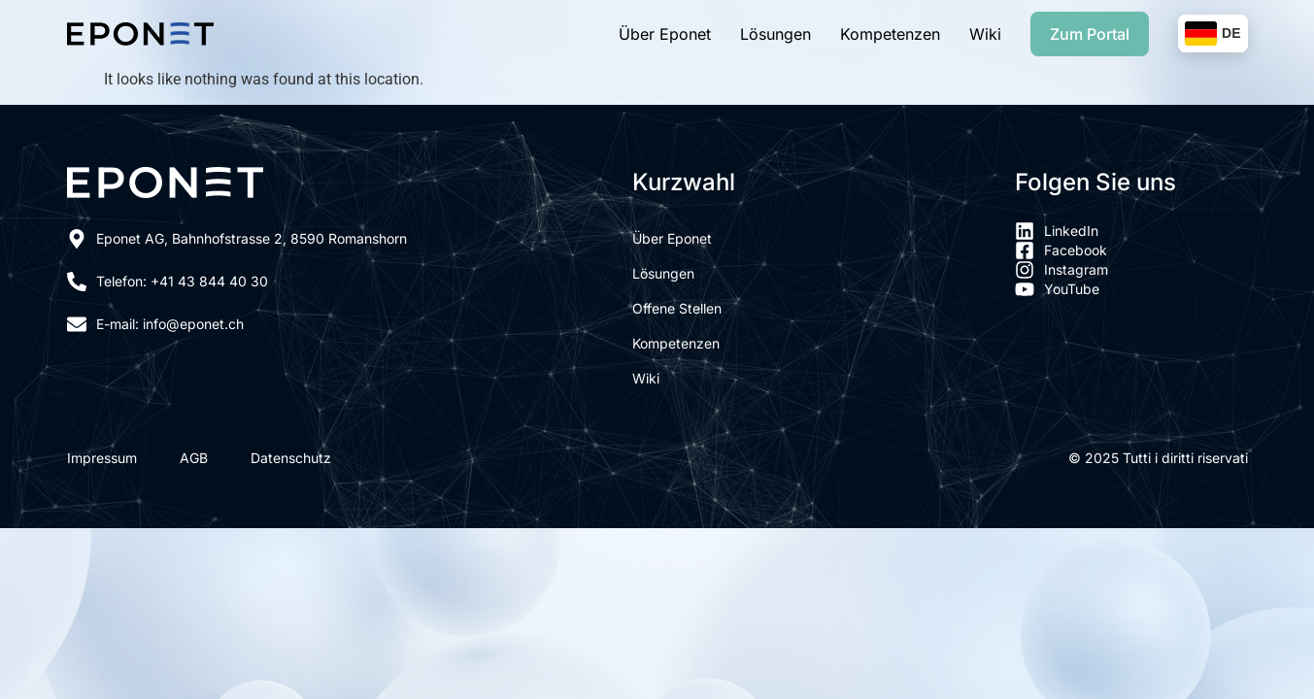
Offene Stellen (677, 308)
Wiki (985, 34)
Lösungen (775, 34)
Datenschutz (291, 458)
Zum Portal (1089, 34)
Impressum (102, 458)
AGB (194, 458)
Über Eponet (665, 34)
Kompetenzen (890, 34)
